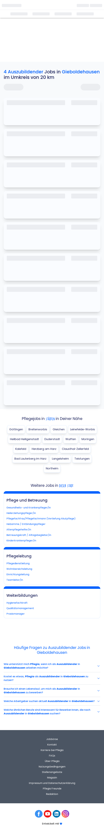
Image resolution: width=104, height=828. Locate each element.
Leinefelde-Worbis (82, 429)
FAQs (52, 755)
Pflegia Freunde (52, 788)
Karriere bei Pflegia (52, 750)
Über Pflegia (52, 761)
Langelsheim (60, 459)
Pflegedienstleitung (18, 563)
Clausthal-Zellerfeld (75, 449)
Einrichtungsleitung (17, 574)
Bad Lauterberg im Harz (30, 459)
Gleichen (59, 429)
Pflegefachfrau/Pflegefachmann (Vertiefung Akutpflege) (41, 518)
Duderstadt (52, 439)
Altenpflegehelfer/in (18, 529)
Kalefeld (20, 449)
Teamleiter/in (14, 580)
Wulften (70, 439)
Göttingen (16, 429)
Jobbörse (52, 739)
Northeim (52, 468)
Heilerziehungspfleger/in (21, 513)
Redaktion (52, 794)
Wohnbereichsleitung (19, 569)
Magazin (52, 777)
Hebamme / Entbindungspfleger (25, 524)
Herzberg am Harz (44, 449)
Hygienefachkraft (17, 603)
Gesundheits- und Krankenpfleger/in (28, 507)
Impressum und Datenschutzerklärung (52, 783)
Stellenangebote (52, 772)
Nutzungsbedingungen (52, 766)
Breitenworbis (37, 429)
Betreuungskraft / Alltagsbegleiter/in (28, 535)
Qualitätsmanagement (20, 608)
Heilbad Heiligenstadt (24, 439)
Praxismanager (15, 614)
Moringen (87, 439)
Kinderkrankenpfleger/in (21, 540)
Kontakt (52, 744)
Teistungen (82, 459)
